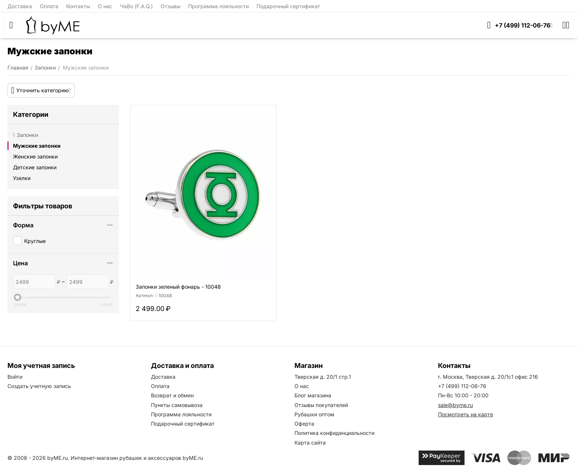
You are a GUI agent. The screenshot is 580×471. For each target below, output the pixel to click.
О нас (105, 6)
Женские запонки (35, 156)
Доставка (19, 6)
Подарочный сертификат (288, 6)
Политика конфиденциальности (334, 433)
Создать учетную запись (39, 386)
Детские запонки (35, 167)
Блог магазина (312, 395)
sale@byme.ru (455, 405)
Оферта (304, 423)
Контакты (78, 6)
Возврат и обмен (172, 395)
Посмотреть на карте (465, 414)
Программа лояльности (218, 6)
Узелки (21, 178)
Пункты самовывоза (177, 405)
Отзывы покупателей (321, 405)
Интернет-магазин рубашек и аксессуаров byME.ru (137, 458)
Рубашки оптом (314, 414)
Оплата (49, 6)
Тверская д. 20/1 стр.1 (322, 377)
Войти (14, 377)
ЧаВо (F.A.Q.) (136, 6)
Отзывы (170, 6)
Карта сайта (310, 442)
